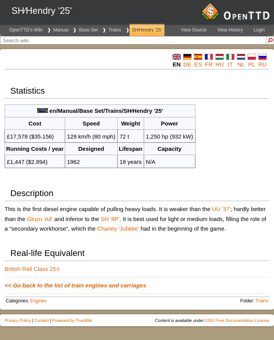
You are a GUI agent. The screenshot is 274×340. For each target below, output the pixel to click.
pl (251, 64)
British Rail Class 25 (30, 269)
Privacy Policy (18, 320)
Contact (41, 320)
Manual (60, 30)
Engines (38, 301)
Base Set (88, 30)
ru (262, 64)
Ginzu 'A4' (40, 219)
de (188, 64)
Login (259, 30)
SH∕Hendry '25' (147, 30)
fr (209, 64)
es (198, 64)
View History (230, 30)
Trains (114, 30)
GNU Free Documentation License (237, 320)
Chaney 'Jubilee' (118, 228)
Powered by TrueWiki (72, 320)
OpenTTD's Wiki (26, 30)
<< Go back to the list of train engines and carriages (75, 285)
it (230, 64)
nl (240, 64)
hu (219, 64)
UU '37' (221, 209)
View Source (194, 30)
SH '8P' (110, 219)
